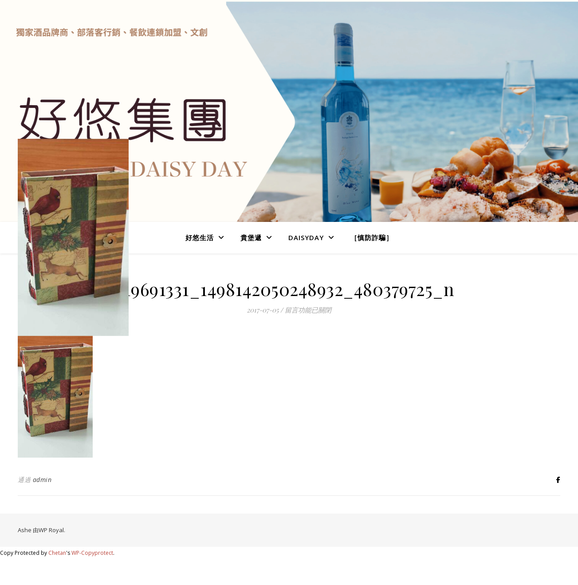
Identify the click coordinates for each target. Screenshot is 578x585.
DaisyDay (306, 237)
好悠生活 (199, 237)
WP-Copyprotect (92, 553)
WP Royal (51, 530)
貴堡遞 (251, 237)
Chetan (57, 553)
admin (42, 479)
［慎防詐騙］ (371, 237)
